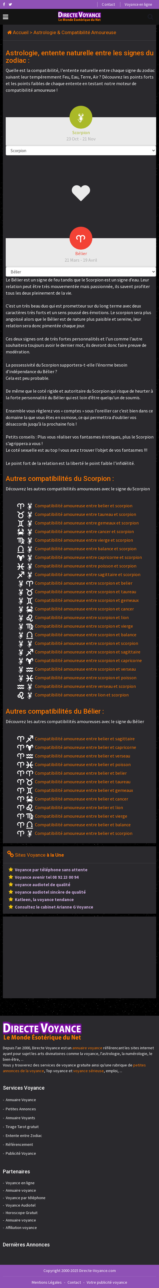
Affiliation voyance (21, 1227)
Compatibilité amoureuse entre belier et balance (83, 824)
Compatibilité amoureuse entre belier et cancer (81, 799)
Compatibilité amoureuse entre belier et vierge (81, 816)
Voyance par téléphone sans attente (51, 869)
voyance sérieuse (88, 1070)
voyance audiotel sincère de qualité (50, 892)
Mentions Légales (47, 1282)
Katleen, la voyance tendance (44, 899)
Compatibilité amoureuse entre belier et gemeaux (84, 790)
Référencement (19, 1144)
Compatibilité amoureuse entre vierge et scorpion (84, 540)
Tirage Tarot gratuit (22, 1126)
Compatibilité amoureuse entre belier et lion (79, 807)
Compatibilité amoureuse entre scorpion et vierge (84, 626)
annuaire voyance (87, 1047)
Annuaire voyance (21, 1190)
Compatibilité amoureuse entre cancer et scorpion (84, 531)
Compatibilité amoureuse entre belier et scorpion (83, 505)
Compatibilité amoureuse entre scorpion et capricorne (88, 660)
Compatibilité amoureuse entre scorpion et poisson (85, 677)
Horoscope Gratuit (21, 1212)
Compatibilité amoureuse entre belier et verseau (82, 756)
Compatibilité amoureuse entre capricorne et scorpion (88, 557)
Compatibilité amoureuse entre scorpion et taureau (85, 591)
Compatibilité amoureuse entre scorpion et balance (85, 634)
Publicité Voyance (21, 1153)
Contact (108, 4)
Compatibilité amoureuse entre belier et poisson (83, 764)
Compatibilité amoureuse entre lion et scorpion (82, 695)
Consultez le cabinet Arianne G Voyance (54, 907)
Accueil (21, 32)
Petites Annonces (21, 1108)
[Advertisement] (51, 957)
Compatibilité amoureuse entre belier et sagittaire (85, 738)
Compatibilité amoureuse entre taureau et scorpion (85, 514)
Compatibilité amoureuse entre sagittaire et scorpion (87, 574)
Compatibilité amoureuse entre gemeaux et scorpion (87, 523)
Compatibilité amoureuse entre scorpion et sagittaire (87, 652)
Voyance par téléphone (25, 1197)
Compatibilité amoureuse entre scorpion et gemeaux (87, 600)
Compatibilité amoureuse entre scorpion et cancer (84, 609)
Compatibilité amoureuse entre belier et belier (81, 773)
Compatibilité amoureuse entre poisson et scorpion (85, 566)
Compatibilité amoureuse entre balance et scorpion (85, 548)
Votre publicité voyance (107, 1282)
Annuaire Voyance (21, 1099)
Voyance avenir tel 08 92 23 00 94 (47, 877)
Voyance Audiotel (20, 1205)
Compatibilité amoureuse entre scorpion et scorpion (86, 643)
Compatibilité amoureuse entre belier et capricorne (85, 747)
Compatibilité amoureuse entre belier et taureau (82, 781)
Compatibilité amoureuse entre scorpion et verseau (85, 669)
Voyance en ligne (138, 4)
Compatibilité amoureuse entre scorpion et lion (82, 617)
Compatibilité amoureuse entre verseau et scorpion (85, 686)
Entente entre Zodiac (24, 1135)
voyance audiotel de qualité (42, 884)
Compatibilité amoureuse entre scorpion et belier (83, 583)
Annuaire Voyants (20, 1117)
